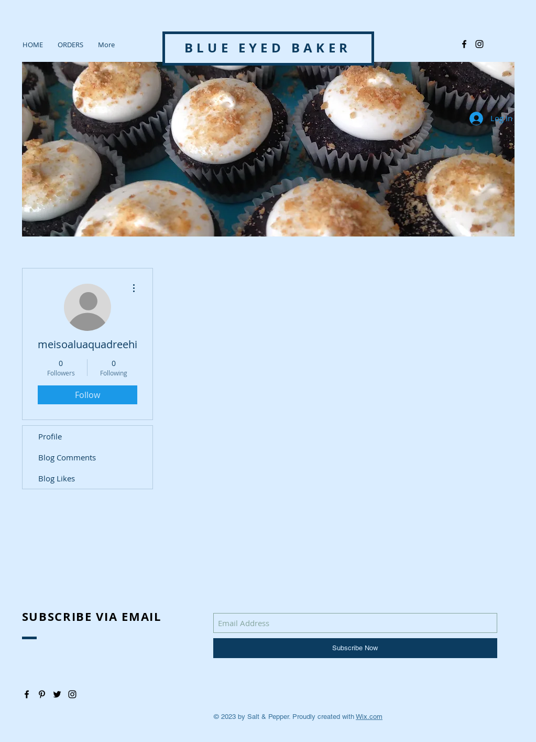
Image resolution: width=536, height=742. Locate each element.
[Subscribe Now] (355, 648)
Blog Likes (56, 478)
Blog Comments (67, 457)
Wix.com (369, 717)
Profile (50, 436)
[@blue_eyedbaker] (479, 44)
